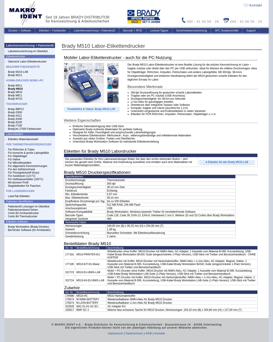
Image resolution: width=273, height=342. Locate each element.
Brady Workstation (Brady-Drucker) (28, 226)
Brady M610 (15, 92)
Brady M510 (15, 88)
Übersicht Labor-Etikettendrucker (27, 61)
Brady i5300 (15, 119)
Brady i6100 (15, 122)
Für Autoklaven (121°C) (21, 175)
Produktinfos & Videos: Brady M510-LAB (91, 109)
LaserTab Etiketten (19, 196)
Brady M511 (15, 85)
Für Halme (14, 159)
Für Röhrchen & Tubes (21, 149)
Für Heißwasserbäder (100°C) (25, 179)
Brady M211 (15, 75)
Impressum (115, 333)
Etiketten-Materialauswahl (23, 139)
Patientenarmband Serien (23, 209)
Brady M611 (15, 95)
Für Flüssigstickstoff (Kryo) (23, 172)
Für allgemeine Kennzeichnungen (27, 166)
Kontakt (253, 5)
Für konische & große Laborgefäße (28, 152)
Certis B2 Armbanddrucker (23, 213)
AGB (149, 333)
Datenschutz (134, 333)
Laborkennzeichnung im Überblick (28, 51)
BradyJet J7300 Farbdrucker (24, 128)
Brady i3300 (15, 112)
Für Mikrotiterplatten (19, 162)
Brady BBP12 (16, 109)
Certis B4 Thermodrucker (22, 216)
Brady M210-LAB (18, 71)
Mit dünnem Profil (18, 182)
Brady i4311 (15, 115)
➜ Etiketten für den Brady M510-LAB (226, 162)
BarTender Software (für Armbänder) (29, 230)
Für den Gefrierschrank (21, 169)
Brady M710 (15, 98)
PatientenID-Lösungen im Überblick (29, 206)
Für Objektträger (17, 156)
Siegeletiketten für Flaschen (24, 185)
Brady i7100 (15, 125)
